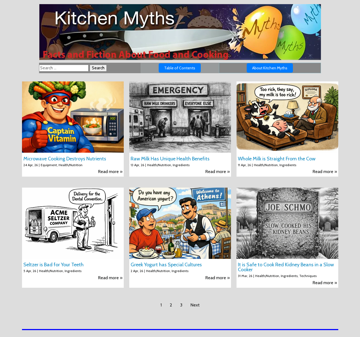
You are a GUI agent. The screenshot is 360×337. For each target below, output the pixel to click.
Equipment (49, 165)
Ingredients (181, 165)
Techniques (308, 276)
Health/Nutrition (71, 165)
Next (195, 305)
